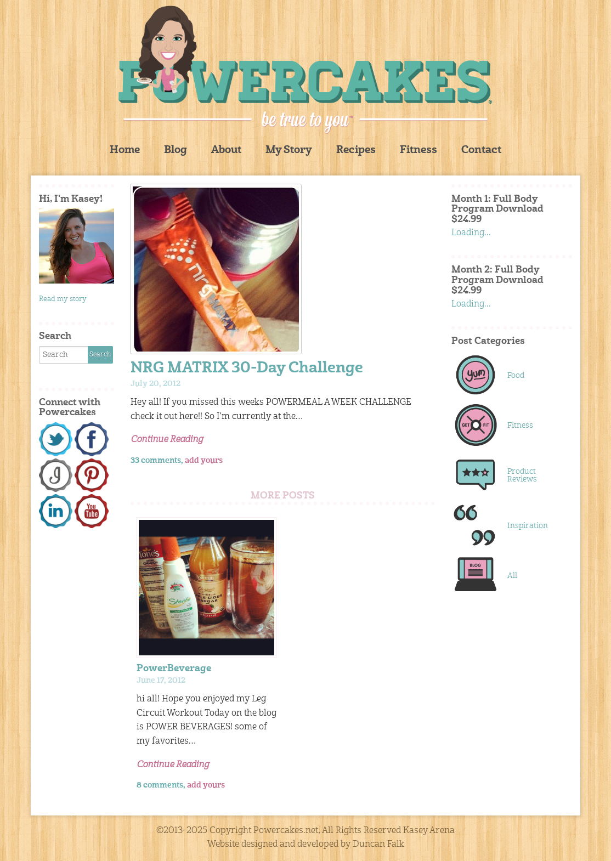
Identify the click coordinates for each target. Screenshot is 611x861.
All (512, 576)
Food (515, 375)
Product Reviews (522, 475)
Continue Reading (167, 439)
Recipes (356, 150)
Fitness (418, 150)
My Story (288, 150)
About (226, 150)
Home (125, 150)
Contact (481, 150)
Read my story (63, 299)
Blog (175, 150)
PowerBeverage (174, 668)
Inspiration (527, 526)
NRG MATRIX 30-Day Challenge (247, 368)
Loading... (471, 233)
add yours (204, 461)
